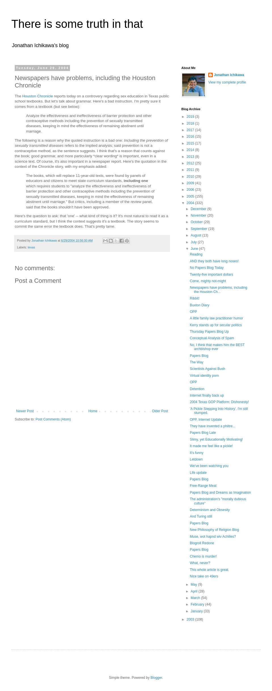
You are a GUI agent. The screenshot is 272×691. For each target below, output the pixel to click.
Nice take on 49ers (204, 576)
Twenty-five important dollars (211, 275)
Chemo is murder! (203, 556)
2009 (191, 183)
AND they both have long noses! (214, 261)
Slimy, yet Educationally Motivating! (216, 439)
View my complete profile (227, 82)
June (195, 249)
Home (92, 411)
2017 (191, 130)
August (196, 235)
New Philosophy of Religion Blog (214, 530)
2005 (191, 196)
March (196, 598)
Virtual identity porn (204, 376)
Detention (197, 389)
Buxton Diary (199, 305)
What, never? (200, 563)
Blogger (156, 678)
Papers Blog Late (203, 433)
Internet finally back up (207, 395)
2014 (191, 150)
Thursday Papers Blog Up (209, 332)
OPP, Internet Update (206, 420)
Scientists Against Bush (207, 369)
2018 (191, 123)
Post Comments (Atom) (53, 419)
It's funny (196, 453)
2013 (191, 157)
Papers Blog (199, 356)
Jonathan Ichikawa (229, 75)
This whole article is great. (209, 570)
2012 (191, 163)
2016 (191, 137)
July (194, 242)
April (194, 591)
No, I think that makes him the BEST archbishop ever (217, 347)
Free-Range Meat (203, 486)
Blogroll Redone (202, 543)
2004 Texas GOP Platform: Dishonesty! (219, 402)
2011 (191, 170)
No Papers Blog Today (207, 268)
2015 (191, 143)
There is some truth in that (77, 24)
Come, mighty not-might (208, 281)
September (199, 229)
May (194, 585)
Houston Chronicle (37, 96)
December (199, 209)
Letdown (196, 459)
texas (31, 247)
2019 (191, 117)
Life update (198, 473)
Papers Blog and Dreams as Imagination (220, 493)
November (199, 215)
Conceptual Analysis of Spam (212, 338)
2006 (191, 190)
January (197, 611)
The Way (196, 362)
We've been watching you (209, 466)
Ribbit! (194, 298)
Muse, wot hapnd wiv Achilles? (213, 537)
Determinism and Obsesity (210, 510)
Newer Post (25, 411)
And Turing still (201, 516)
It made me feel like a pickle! (211, 446)
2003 (191, 619)
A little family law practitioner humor (216, 318)
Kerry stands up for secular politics (216, 325)
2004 (191, 203)
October (197, 222)
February (198, 604)
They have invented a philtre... (212, 426)
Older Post (160, 411)
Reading (196, 254)
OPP (193, 312)
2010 (191, 177)
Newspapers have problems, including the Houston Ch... (218, 290)
